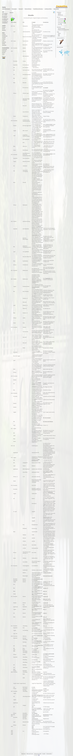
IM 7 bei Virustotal (46, 417)
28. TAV (33, 670)
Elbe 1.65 (45, 591)
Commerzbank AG (35, 235)
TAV (51, 714)
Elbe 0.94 (33, 672)
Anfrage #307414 (49, 134)
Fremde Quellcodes (62, 22)
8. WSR (33, 714)
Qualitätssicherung (38, 8)
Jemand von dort (46, 517)
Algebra (3, 39)
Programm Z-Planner (36, 666)
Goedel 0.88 (45, 602)
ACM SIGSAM (35, 718)
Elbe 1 (33, 639)
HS (54, 519)
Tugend (34, 293)
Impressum (23, 753)
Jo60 (37, 648)
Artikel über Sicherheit (61, 28)
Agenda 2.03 (34, 651)
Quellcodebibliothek (62, 18)
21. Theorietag (34, 627)
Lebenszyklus (48, 8)
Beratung (4, 30)
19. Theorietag (34, 659)
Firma (3, 53)
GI (43, 711)
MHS (46, 520)
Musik (59, 34)
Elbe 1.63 (45, 599)
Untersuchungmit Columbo (4, 14)
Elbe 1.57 (45, 616)
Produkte (4, 27)
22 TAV (33, 725)
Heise (44, 618)
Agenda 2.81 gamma (47, 572)
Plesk (33, 371)
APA (33, 706)
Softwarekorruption (35, 287)
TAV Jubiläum (34, 713)
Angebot (4, 25)
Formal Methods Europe (36, 716)
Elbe (39, 661)
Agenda (38, 425)
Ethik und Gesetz (30, 753)
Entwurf (21, 8)
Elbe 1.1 (44, 633)
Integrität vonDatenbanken (4, 17)
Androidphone (36, 606)
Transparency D (35, 386)
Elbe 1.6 (44, 609)
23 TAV (33, 717)
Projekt (3, 28)
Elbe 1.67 (50, 581)
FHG (33, 726)
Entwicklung (28, 8)
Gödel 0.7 (45, 613)
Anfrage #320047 (49, 124)
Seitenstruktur (49, 753)
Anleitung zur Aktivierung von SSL (63, 29)
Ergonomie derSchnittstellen (5, 22)
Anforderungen (6, 8)
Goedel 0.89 (45, 596)
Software (36, 585)
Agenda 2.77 (45, 581)
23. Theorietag (34, 580)
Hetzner (35, 399)
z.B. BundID (45, 87)
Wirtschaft (4, 50)
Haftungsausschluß (37, 753)
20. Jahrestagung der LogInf (37, 579)
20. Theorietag (34, 638)
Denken (3, 43)
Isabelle (51, 35)
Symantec (34, 620)
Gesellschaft (4, 49)
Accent (53, 726)
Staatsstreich (34, 172)
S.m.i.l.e (38, 142)
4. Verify (33, 711)
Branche (3, 52)
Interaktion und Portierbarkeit (5, 19)
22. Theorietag (34, 604)
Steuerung (56, 8)
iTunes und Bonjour (35, 622)
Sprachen (4, 37)
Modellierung (4, 35)
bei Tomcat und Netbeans (48, 421)
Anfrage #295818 (49, 153)
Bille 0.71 (45, 593)
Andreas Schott (40, 645)
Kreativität (4, 45)
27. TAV (33, 687)
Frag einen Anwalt (35, 431)
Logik (3, 40)
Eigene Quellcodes (61, 20)
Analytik (3, 34)
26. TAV (33, 705)
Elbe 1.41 (45, 625)
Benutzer (4, 57)
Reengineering (46, 714)
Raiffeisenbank (38, 674)
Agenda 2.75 (45, 588)
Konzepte (14, 8)
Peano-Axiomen (38, 613)
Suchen (60, 24)
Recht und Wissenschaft (47, 575)
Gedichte (59, 33)
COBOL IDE (34, 654)
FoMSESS (35, 649)
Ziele (3, 11)
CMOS (33, 405)
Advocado (34, 295)
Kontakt (43, 753)
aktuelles (11, 12)
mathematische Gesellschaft (37, 689)
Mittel (3, 32)
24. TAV (37, 714)
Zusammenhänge (5, 47)
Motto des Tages (60, 14)
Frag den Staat (38, 97)
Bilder (59, 35)
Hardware (4, 42)
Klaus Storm (38, 640)
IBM (33, 727)
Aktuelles (59, 13)
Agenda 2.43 (49, 633)
